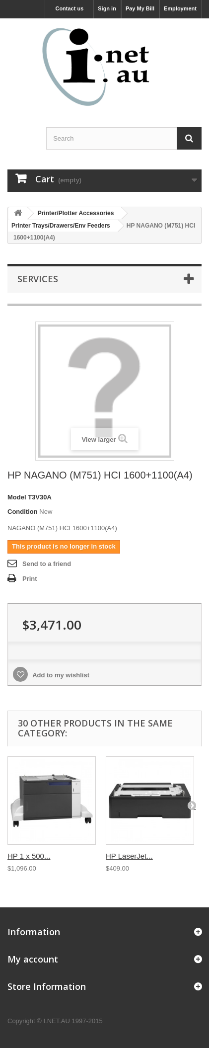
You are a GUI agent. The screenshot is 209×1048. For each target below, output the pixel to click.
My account (32, 959)
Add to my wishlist (60, 675)
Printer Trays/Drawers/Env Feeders (60, 225)
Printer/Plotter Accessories (76, 213)
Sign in (107, 8)
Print (29, 578)
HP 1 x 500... (28, 856)
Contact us (69, 8)
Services (37, 279)
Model (16, 497)
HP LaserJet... (129, 856)
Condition (22, 511)
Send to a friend (46, 563)
